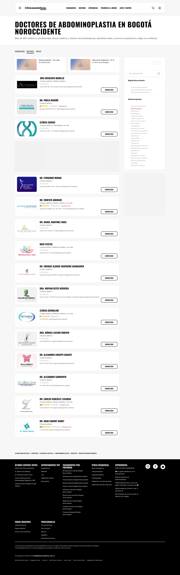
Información (20, 51)
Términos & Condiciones (94, 560)
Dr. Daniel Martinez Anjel (53, 222)
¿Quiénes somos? (20, 525)
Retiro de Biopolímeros (138, 160)
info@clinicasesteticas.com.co (44, 556)
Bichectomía (135, 111)
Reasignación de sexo (138, 155)
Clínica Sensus (47, 122)
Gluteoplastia (135, 126)
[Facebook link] (155, 467)
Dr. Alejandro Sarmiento (53, 377)
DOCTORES (82, 8)
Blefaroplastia (135, 113)
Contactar (109, 90)
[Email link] (163, 466)
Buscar (156, 63)
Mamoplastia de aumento (139, 146)
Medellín (44, 471)
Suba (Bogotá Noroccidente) (140, 92)
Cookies (44, 560)
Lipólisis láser (135, 141)
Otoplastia (134, 153)
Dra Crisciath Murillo (52, 78)
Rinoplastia (134, 163)
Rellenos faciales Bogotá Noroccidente (75, 483)
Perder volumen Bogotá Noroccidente (75, 486)
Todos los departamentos (139, 87)
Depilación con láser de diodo (101, 481)
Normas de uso (35, 560)
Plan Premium (45, 528)
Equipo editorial (20, 528)
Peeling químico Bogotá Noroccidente (75, 476)
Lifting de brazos (97, 471)
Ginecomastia (135, 123)
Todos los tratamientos (138, 106)
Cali (42, 475)
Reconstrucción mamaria (139, 158)
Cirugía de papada (137, 116)
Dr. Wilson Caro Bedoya (22, 471)
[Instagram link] (147, 467)
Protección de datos (22, 560)
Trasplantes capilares (138, 165)
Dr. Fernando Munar (51, 178)
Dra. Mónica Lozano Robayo (54, 332)
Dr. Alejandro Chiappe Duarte (56, 354)
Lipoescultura (135, 138)
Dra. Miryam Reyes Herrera (54, 288)
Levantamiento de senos (139, 133)
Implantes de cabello (137, 128)
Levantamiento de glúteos (139, 131)
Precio (38, 51)
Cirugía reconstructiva (138, 121)
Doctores (30, 51)
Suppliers (44, 535)
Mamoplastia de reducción (139, 148)
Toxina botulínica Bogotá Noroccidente (75, 480)
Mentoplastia (135, 150)
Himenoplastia (96, 478)
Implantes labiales (98, 475)
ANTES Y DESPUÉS (125, 8)
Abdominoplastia (136, 108)
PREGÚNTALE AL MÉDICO (109, 8)
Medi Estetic (46, 244)
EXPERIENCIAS (93, 8)
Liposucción (135, 143)
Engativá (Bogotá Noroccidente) (141, 90)
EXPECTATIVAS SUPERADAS (124, 468)
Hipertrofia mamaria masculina (102, 484)
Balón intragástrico (98, 468)
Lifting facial (135, 136)
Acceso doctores (46, 525)
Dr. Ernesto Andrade (51, 200)
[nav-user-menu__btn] (160, 8)
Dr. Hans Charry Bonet (52, 421)
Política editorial (79, 560)
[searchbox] (140, 62)
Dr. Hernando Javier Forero (24, 475)
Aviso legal (67, 560)
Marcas (43, 532)
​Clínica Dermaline (49, 310)
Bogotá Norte (45, 468)
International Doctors (48, 538)
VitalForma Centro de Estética (24, 468)
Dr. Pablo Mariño (49, 100)
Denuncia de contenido (22, 532)
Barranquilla (45, 481)
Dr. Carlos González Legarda (55, 399)
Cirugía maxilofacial (137, 118)
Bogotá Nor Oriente (47, 478)
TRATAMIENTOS (71, 8)
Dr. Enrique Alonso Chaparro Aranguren (62, 266)
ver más (66, 125)
